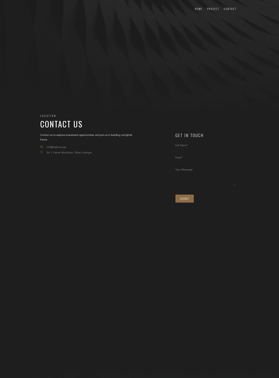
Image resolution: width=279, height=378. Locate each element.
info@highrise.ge (56, 147)
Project (213, 9)
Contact (230, 9)
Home (198, 9)
